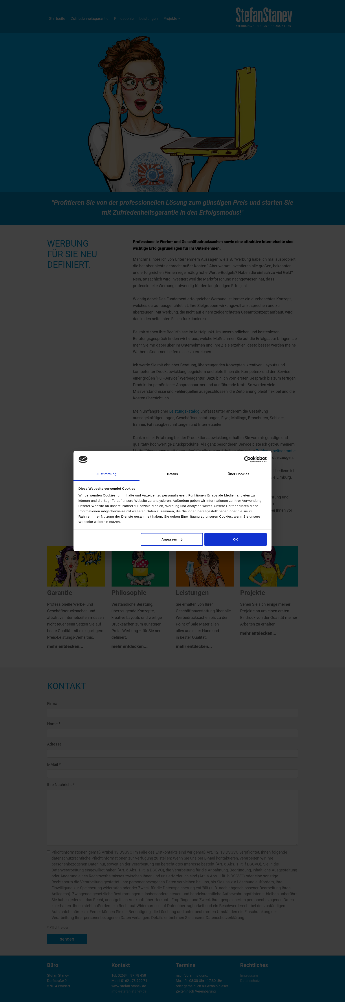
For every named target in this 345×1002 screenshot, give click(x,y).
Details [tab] (172, 474)
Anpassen (172, 539)
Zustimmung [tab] (107, 474)
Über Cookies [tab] (238, 474)
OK (235, 539)
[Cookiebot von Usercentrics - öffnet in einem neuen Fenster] (247, 459)
